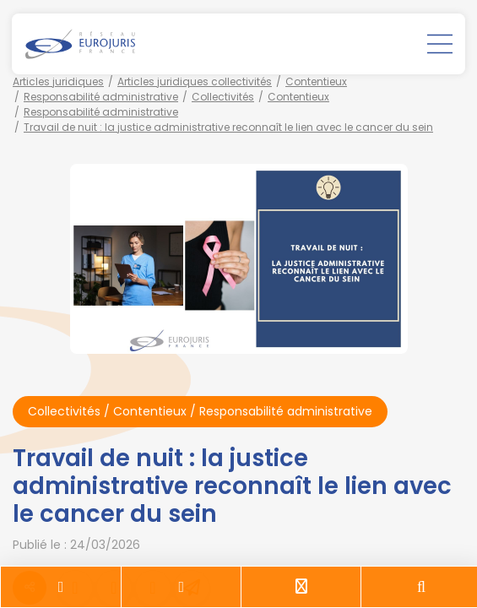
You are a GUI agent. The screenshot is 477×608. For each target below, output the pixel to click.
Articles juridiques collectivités (194, 81)
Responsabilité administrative (101, 97)
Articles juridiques (58, 81)
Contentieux (316, 81)
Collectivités (223, 97)
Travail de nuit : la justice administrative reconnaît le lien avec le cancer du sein (228, 127)
